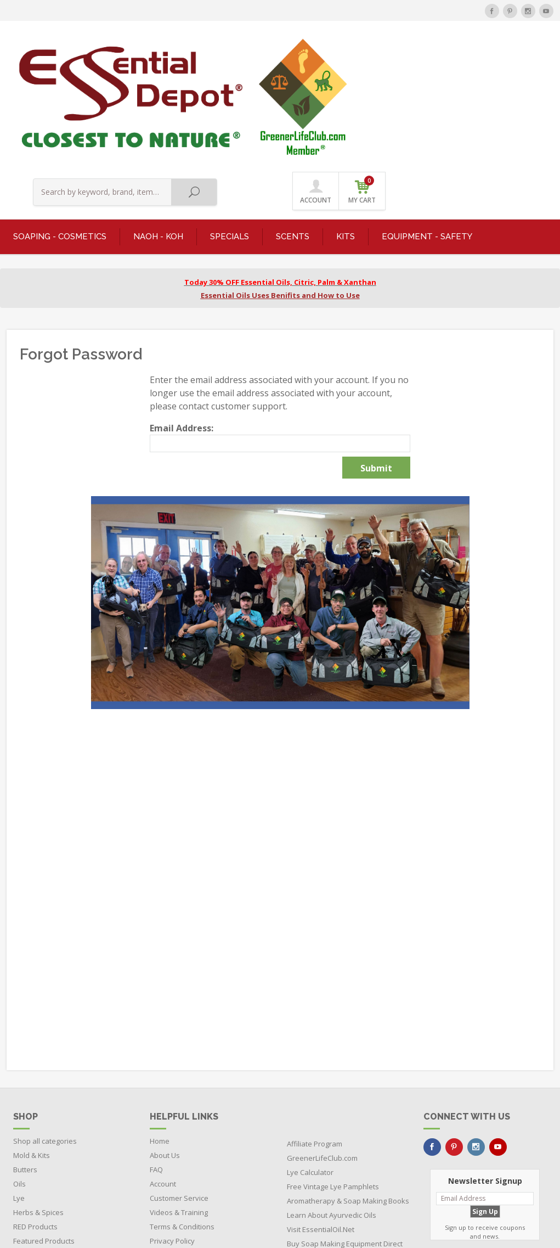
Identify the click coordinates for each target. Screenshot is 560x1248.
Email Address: (181, 312)
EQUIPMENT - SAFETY (427, 121)
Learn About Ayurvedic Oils (331, 1099)
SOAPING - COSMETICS (59, 121)
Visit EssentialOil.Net (320, 1113)
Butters (25, 1054)
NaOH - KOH (158, 121)
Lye (19, 1082)
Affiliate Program (314, 1028)
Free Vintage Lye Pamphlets (333, 1071)
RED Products (35, 1111)
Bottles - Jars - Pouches (51, 1139)
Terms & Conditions (182, 1111)
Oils (19, 1068)
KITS (345, 121)
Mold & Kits (31, 1039)
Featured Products (44, 1125)
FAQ (156, 1054)
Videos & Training (179, 1096)
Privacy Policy (172, 1125)
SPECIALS (229, 121)
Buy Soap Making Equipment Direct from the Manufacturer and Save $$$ (345, 1142)
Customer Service (179, 1082)
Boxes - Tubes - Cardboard (57, 1154)
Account (163, 1068)
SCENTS (292, 121)
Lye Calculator (310, 1056)
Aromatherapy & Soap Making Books (348, 1085)
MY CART (530, 54)
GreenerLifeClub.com (322, 1042)
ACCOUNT (484, 56)
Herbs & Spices (38, 1096)
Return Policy (171, 1139)
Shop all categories (45, 1025)
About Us (165, 1039)
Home (159, 1025)
